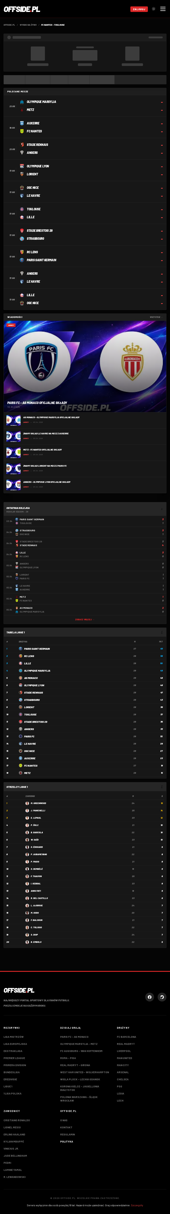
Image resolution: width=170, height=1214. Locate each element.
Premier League (14, 1057)
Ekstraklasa (13, 1050)
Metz (27, 772)
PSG (119, 1086)
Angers (29, 729)
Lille (27, 663)
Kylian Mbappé (14, 1141)
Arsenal (123, 1072)
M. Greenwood (38, 803)
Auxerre (29, 758)
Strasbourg (32, 699)
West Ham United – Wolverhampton (84, 1072)
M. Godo (35, 912)
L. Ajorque (37, 905)
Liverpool (124, 1050)
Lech (120, 1100)
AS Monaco (31, 677)
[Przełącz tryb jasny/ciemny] (154, 9)
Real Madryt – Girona (75, 1065)
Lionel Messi (12, 1127)
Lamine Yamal (13, 1169)
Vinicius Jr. (11, 1148)
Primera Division (15, 1065)
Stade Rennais (33, 692)
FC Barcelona (126, 1036)
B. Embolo (36, 942)
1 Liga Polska (12, 1093)
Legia (120, 1093)
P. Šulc (35, 825)
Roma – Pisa (68, 1057)
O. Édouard (37, 847)
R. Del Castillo (39, 898)
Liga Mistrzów (14, 1036)
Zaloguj (139, 9)
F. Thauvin (36, 876)
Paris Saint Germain (37, 648)
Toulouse (30, 714)
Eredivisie (10, 1079)
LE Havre (30, 743)
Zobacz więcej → (85, 619)
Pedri (7, 1162)
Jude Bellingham (15, 1155)
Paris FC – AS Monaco (74, 1036)
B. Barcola (37, 832)
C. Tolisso (36, 927)
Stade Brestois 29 (35, 721)
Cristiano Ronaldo (17, 1120)
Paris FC (29, 736)
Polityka (66, 1141)
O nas (64, 1120)
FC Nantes (30, 765)
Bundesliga (12, 1072)
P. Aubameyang (39, 854)
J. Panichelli (38, 810)
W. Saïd (35, 839)
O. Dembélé (37, 869)
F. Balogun (36, 920)
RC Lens (29, 655)
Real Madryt (126, 1043)
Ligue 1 (8, 1086)
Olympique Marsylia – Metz (79, 1043)
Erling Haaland (14, 1134)
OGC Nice (29, 750)
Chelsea (123, 1079)
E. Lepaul (36, 817)
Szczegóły (137, 1205)
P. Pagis (35, 861)
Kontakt (66, 1127)
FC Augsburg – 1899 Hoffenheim (81, 1050)
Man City (123, 1065)
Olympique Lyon (34, 685)
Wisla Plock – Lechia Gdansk (80, 1079)
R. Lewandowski (14, 1176)
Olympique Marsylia (37, 670)
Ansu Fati (36, 890)
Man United (124, 1057)
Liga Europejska (15, 1043)
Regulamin (67, 1134)
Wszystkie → (156, 317)
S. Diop (34, 934)
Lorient (29, 707)
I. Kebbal (36, 883)
